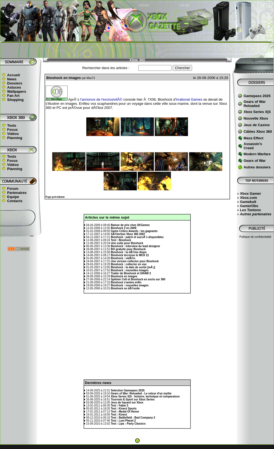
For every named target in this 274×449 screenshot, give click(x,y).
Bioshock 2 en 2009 (123, 228)
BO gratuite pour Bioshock (128, 249)
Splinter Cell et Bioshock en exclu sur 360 (138, 279)
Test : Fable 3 (119, 405)
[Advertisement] (137, 49)
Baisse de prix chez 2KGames (130, 225)
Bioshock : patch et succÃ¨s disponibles (137, 237)
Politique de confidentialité (255, 236)
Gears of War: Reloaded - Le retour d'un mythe (141, 393)
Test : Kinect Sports (124, 408)
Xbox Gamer (250, 193)
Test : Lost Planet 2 (123, 420)
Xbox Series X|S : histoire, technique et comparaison (145, 396)
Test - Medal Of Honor (125, 411)
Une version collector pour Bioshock (135, 261)
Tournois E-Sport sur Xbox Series (132, 399)
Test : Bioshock (121, 240)
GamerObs (249, 206)
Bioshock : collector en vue (128, 264)
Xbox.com (248, 198)
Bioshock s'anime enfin (126, 282)
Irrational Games (189, 99)
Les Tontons (250, 210)
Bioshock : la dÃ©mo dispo (128, 252)
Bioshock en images (124, 276)
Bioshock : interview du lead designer (135, 246)
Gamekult (248, 202)
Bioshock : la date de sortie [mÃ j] (133, 267)
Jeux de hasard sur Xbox (127, 402)
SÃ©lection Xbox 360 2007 (128, 234)
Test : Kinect (119, 414)
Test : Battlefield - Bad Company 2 (133, 417)
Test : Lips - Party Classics (128, 423)
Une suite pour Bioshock (127, 243)
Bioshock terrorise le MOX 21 (130, 255)
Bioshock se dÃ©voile (125, 288)
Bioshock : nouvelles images (129, 270)
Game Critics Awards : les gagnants (134, 231)
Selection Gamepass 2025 (128, 390)
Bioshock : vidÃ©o (123, 258)
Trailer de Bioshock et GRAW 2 (131, 273)
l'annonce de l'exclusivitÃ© (101, 99)
